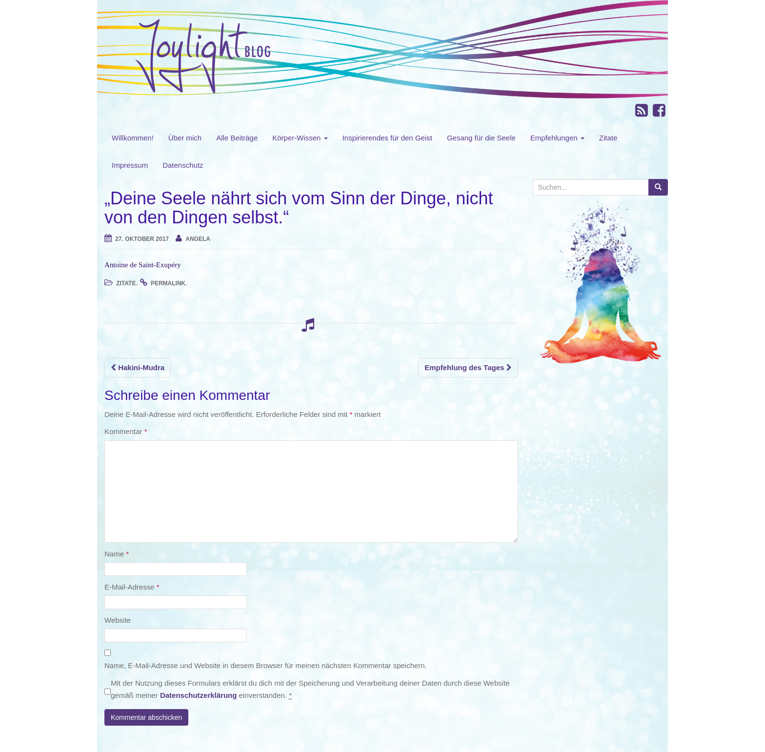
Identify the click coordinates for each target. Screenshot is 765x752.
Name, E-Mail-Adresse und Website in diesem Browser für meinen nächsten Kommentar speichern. (265, 665)
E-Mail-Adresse (132, 587)
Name (116, 554)
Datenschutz (182, 165)
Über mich (184, 138)
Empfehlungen (557, 138)
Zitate (608, 138)
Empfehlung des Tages (467, 367)
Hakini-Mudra (137, 367)
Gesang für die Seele (481, 138)
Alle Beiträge (237, 138)
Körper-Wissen (299, 138)
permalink (168, 283)
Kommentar (125, 431)
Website (117, 620)
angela (197, 239)
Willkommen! (133, 138)
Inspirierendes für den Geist (387, 138)
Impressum (130, 165)
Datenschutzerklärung (198, 695)
